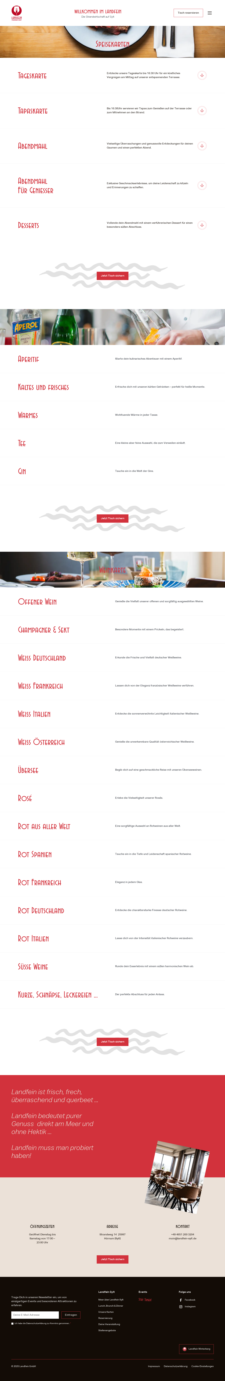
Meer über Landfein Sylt (110, 1300)
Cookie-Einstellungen (202, 1366)
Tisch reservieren (188, 13)
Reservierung (105, 1318)
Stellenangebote (107, 1330)
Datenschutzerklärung (36, 1324)
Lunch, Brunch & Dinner (110, 1306)
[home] (16, 13)
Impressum (154, 1366)
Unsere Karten (106, 1312)
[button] (210, 13)
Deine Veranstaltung (109, 1324)
